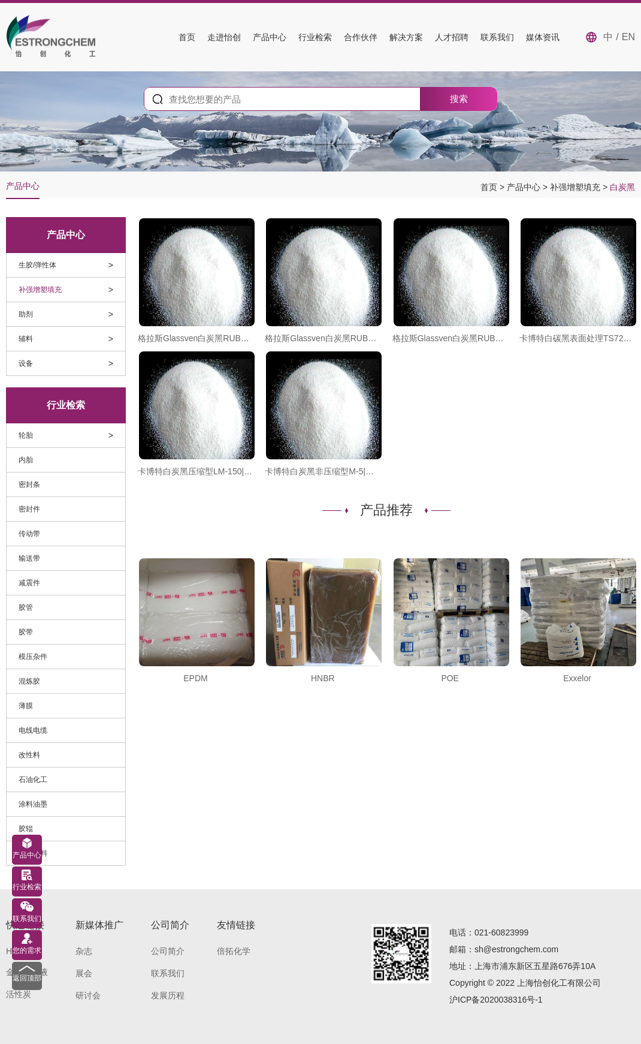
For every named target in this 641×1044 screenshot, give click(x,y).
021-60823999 (501, 932)
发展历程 (168, 995)
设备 (26, 363)
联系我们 (497, 37)
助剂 (26, 314)
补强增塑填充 (576, 187)
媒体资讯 (543, 37)
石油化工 (33, 779)
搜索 (459, 99)
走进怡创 (224, 37)
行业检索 (315, 37)
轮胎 (26, 435)
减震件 (29, 583)
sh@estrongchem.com (516, 949)
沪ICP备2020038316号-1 (496, 999)
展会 (83, 973)
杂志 (83, 951)
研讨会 (88, 995)
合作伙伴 (360, 37)
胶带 (26, 632)
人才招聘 (451, 37)
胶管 (26, 607)
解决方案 (406, 37)
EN (628, 37)
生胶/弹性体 (37, 265)
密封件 (29, 509)
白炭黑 (622, 187)
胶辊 (26, 829)
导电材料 (33, 853)
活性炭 (18, 994)
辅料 (26, 339)
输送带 (29, 558)
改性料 (29, 755)
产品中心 (269, 37)
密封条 (29, 484)
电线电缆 (33, 730)
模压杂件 (33, 656)
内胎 (26, 460)
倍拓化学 (233, 951)
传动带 (29, 533)
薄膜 (26, 706)
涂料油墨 (33, 804)
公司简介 (168, 951)
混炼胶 (29, 681)
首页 (187, 37)
